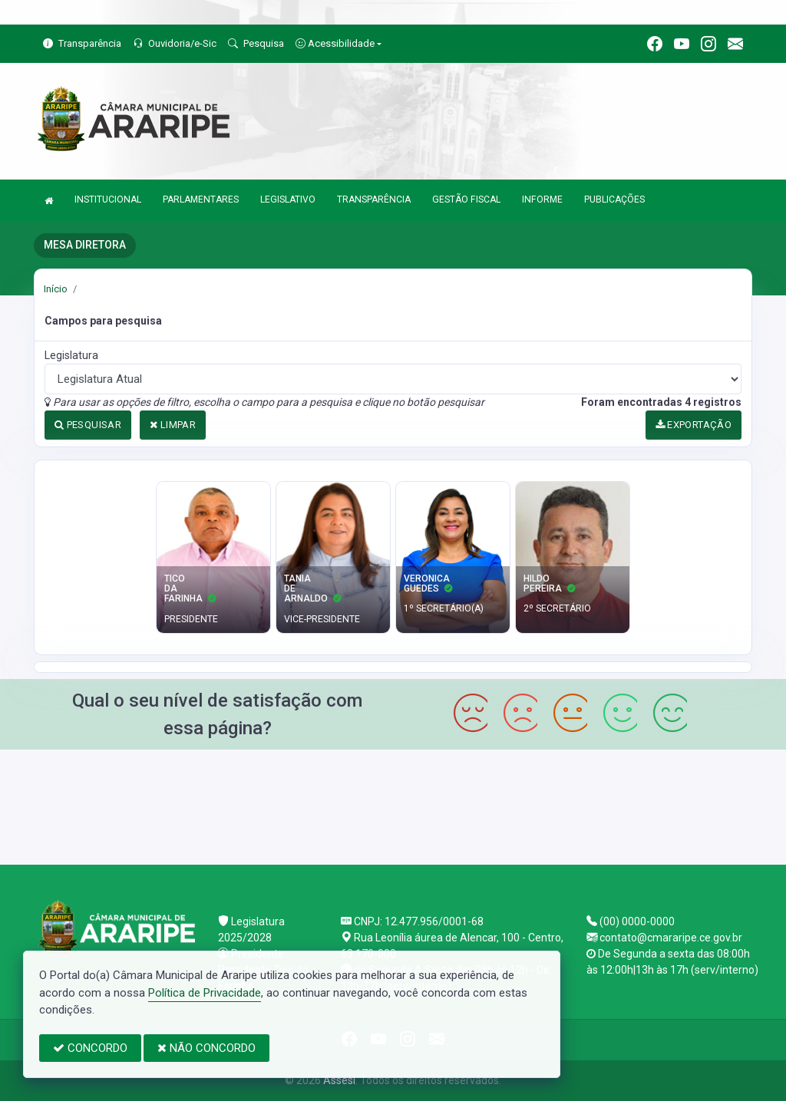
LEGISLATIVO (287, 199)
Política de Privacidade (204, 993)
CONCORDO (90, 1048)
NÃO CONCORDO (206, 1048)
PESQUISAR (87, 424)
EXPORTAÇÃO (694, 424)
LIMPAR (173, 424)
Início (56, 289)
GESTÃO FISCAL (466, 199)
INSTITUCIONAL (107, 199)
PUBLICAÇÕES (614, 199)
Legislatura (71, 355)
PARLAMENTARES (201, 199)
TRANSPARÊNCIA (374, 199)
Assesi (339, 1080)
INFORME (542, 199)
